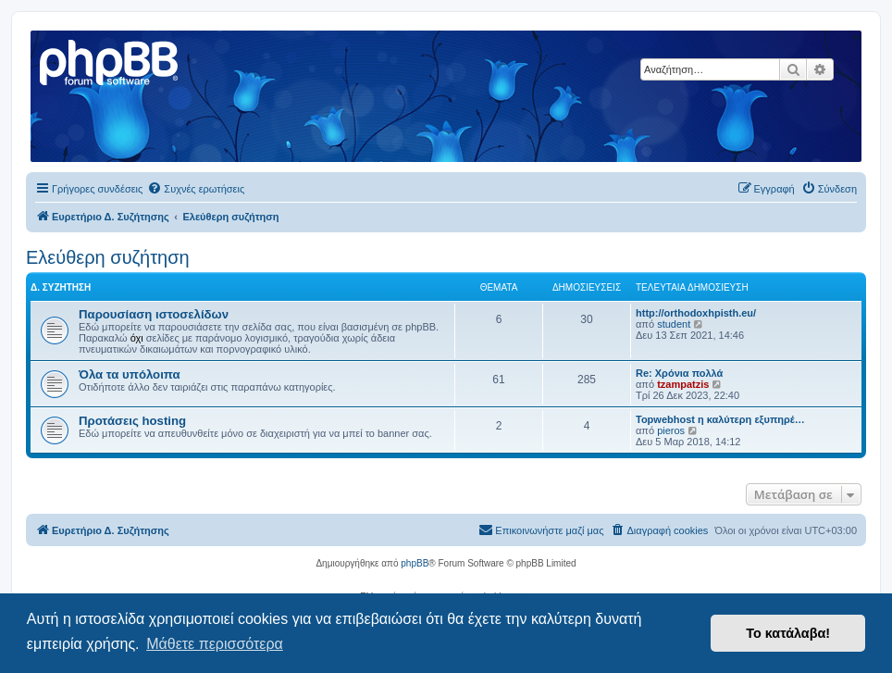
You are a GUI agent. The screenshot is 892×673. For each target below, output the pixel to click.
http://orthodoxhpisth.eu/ (696, 312)
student (673, 324)
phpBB (414, 563)
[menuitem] (195, 189)
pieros (671, 430)
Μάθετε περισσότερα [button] (214, 644)
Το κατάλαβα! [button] (788, 633)
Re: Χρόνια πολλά (679, 373)
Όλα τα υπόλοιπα (129, 374)
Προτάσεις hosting (132, 421)
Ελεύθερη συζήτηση (108, 257)
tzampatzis (683, 384)
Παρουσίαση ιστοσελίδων (154, 314)
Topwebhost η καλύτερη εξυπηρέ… (720, 419)
